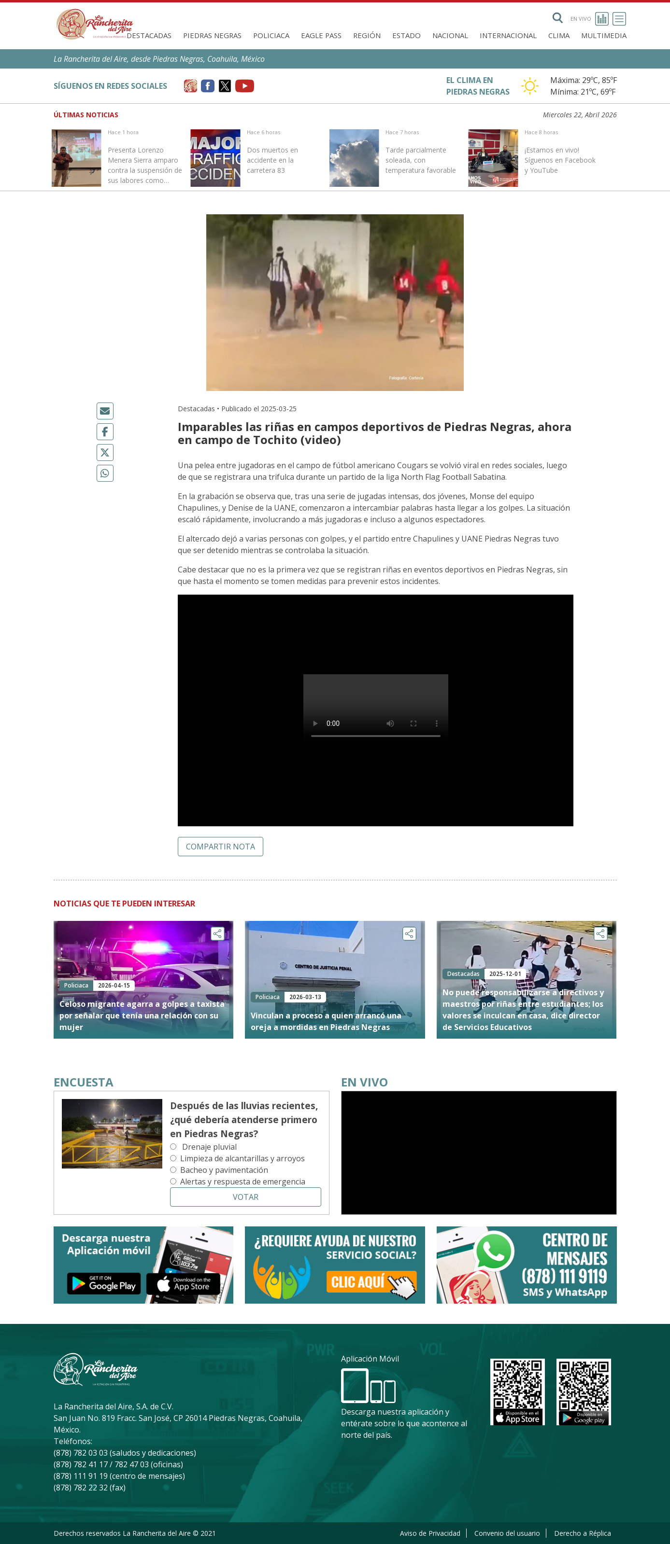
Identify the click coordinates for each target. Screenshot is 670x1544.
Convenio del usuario (507, 1533)
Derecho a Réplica (582, 1533)
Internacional (508, 35)
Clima (559, 35)
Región (367, 35)
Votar (245, 1197)
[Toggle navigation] (619, 18)
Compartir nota (220, 846)
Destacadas (149, 35)
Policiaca (271, 35)
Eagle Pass (321, 35)
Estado (406, 35)
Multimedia (604, 35)
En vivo (589, 19)
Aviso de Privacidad (430, 1533)
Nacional (450, 35)
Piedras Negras (212, 35)
